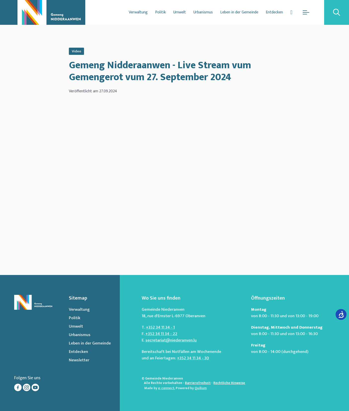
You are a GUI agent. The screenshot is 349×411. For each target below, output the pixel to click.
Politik (160, 12)
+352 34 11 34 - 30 (193, 358)
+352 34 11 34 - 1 (160, 327)
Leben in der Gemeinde (239, 12)
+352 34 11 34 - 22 (161, 333)
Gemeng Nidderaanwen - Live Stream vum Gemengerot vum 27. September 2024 (160, 71)
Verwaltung (138, 12)
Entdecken (274, 12)
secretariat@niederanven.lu (171, 340)
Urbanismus (203, 12)
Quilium (201, 388)
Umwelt (179, 12)
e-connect (166, 388)
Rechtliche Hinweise (229, 383)
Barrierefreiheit (198, 383)
